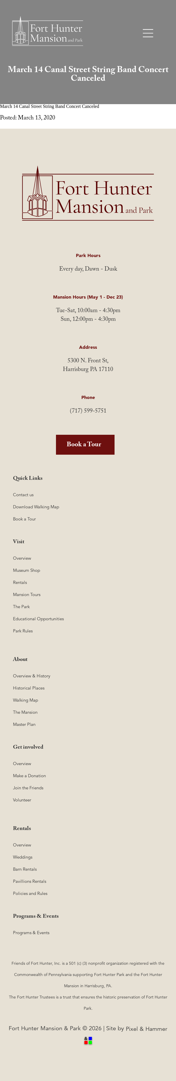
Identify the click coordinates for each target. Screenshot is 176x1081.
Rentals (20, 582)
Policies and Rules (30, 893)
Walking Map (25, 700)
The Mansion (25, 712)
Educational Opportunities (38, 618)
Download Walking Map (36, 506)
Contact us (23, 494)
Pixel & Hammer (146, 1029)
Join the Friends (28, 787)
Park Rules (23, 631)
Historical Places (28, 688)
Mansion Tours (26, 594)
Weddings (22, 857)
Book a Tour (84, 445)
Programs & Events (31, 932)
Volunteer (22, 800)
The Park (21, 606)
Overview (22, 558)
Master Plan (24, 724)
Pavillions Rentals (29, 881)
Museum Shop (26, 570)
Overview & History (31, 676)
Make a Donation (29, 775)
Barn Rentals (25, 869)
